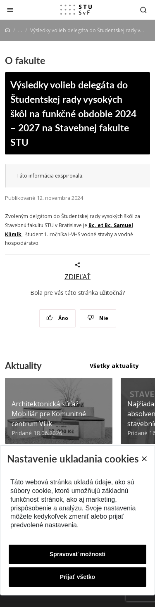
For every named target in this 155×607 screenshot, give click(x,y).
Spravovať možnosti (77, 554)
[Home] (7, 30)
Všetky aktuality (114, 366)
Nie (97, 318)
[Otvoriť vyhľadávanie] (143, 9)
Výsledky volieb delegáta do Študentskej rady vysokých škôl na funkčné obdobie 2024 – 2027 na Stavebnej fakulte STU (73, 113)
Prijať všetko (77, 577)
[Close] (144, 459)
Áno (57, 318)
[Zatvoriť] (10, 9)
